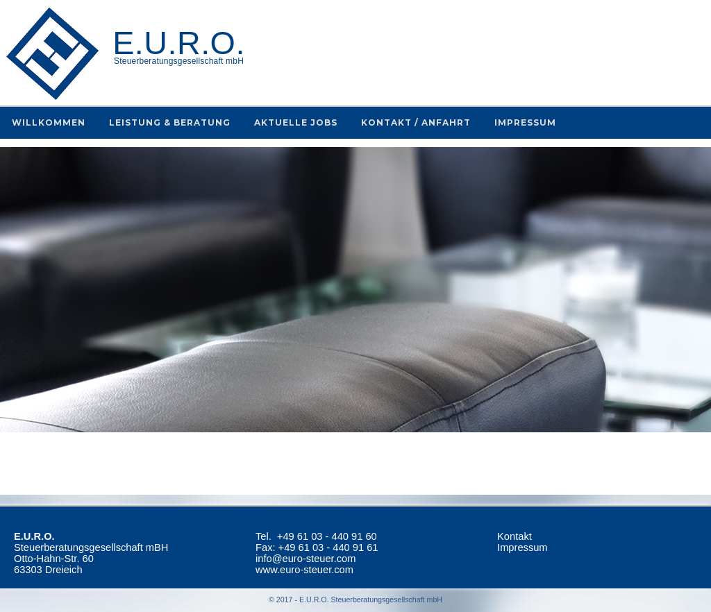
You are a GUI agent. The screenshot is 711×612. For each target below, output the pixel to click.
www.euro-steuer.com (304, 569)
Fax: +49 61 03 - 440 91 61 (317, 547)
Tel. (316, 536)
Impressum (522, 547)
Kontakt (514, 536)
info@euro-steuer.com (306, 558)
